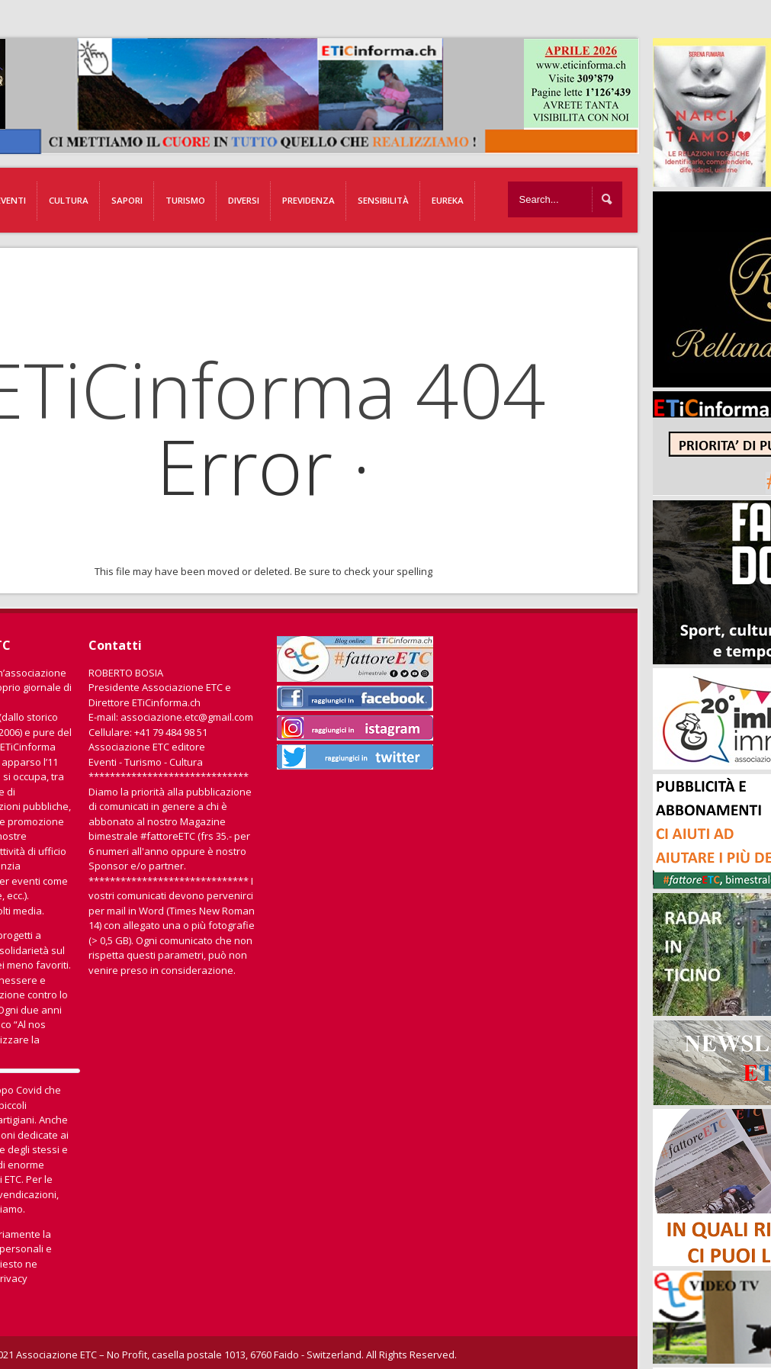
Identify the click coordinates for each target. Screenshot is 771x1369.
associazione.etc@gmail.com (186, 717)
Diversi (243, 200)
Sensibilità (383, 200)
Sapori (127, 200)
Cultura (68, 200)
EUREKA (448, 200)
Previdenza (308, 200)
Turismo (185, 200)
